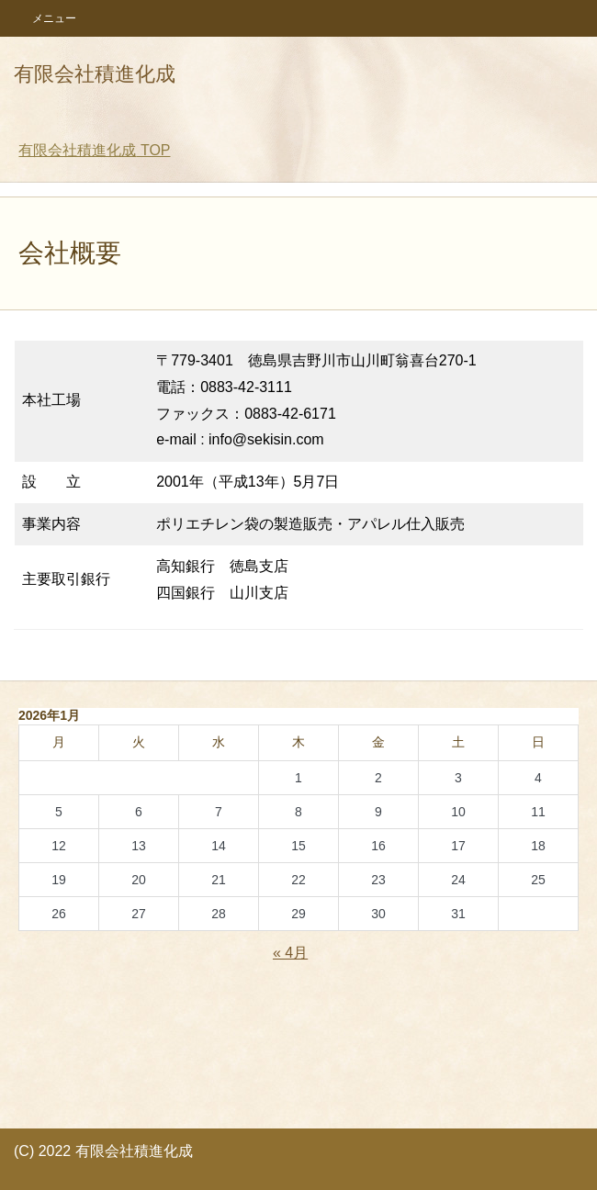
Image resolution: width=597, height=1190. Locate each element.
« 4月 (290, 952)
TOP (94, 150)
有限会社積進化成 (94, 73)
